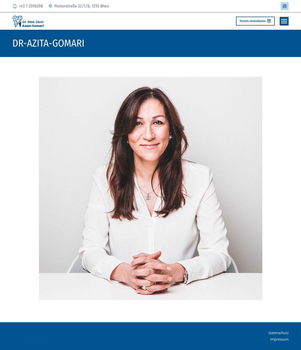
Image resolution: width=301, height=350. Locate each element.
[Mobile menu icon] (284, 21)
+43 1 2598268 (27, 6)
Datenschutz (278, 332)
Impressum (279, 339)
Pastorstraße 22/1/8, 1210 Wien (78, 6)
